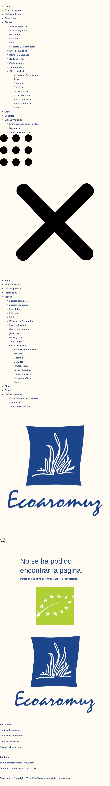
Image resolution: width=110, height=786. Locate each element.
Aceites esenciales (19, 26)
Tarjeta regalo (16, 67)
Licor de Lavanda (18, 50)
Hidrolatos (14, 34)
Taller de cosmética (19, 132)
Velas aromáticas (23, 103)
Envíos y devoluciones (11, 747)
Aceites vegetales (18, 30)
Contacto (9, 115)
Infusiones (14, 38)
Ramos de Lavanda (19, 54)
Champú (18, 83)
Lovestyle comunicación (58, 778)
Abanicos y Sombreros (26, 75)
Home (8, 6)
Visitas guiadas (13, 14)
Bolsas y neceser (23, 99)
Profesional (11, 18)
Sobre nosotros (13, 10)
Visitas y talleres (13, 119)
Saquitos (18, 87)
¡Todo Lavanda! (17, 58)
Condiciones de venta (11, 741)
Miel (11, 42)
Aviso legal (6, 724)
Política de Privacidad (11, 735)
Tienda (8, 22)
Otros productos (18, 71)
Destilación (15, 128)
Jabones (18, 79)
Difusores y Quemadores (22, 46)
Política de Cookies (10, 730)
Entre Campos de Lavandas (23, 124)
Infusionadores (22, 91)
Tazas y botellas (22, 95)
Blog (7, 111)
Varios (17, 107)
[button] (55, 206)
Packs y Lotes (16, 63)
